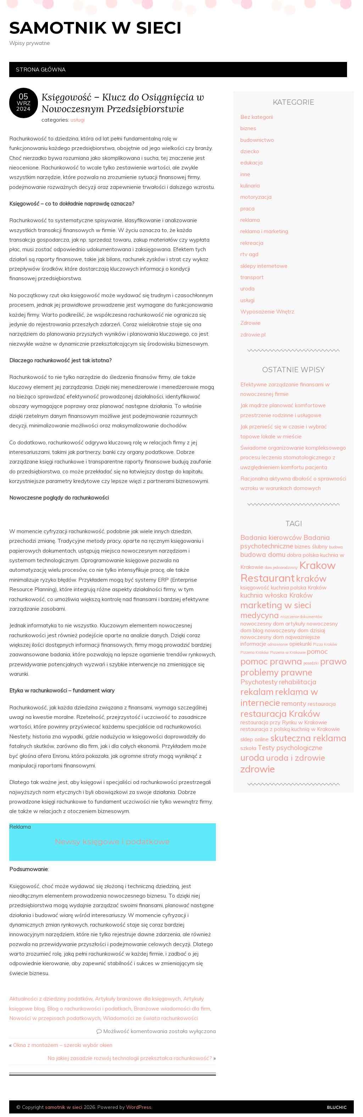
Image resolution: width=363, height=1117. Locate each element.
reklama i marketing (264, 231)
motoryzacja (256, 197)
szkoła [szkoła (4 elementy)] (248, 748)
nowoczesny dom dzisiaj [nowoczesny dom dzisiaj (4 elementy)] (295, 630)
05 (23, 97)
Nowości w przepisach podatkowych (54, 1018)
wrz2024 (23, 105)
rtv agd (249, 254)
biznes (248, 128)
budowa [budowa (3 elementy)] (336, 547)
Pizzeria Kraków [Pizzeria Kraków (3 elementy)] (254, 652)
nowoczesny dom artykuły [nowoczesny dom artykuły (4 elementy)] (272, 623)
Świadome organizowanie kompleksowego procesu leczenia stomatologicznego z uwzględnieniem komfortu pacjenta (293, 457)
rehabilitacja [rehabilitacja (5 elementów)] (298, 682)
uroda (247, 288)
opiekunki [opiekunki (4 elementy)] (300, 643)
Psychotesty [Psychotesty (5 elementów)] (259, 682)
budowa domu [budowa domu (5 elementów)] (262, 554)
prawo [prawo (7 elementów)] (333, 661)
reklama (250, 220)
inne (245, 174)
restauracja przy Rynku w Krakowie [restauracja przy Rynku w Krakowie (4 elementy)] (283, 722)
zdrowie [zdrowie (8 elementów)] (257, 769)
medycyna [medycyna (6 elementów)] (259, 615)
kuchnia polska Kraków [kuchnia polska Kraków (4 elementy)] (298, 587)
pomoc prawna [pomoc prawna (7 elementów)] (271, 661)
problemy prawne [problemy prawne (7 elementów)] (276, 672)
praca (247, 208)
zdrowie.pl (253, 334)
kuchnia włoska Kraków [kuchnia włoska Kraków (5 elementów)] (276, 595)
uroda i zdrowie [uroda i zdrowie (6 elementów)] (295, 758)
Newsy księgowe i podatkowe (112, 841)
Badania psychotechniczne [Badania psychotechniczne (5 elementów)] (285, 541)
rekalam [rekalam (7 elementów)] (257, 691)
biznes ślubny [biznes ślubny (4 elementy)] (311, 546)
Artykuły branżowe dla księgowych (138, 998)
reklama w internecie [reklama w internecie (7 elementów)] (279, 697)
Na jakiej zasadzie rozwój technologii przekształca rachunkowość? (130, 1058)
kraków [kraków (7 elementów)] (311, 578)
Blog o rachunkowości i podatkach (89, 1008)
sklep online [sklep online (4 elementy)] (254, 739)
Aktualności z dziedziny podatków (51, 998)
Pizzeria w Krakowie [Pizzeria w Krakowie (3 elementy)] (288, 652)
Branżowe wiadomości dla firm (172, 1008)
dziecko (249, 151)
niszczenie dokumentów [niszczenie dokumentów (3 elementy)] (301, 616)
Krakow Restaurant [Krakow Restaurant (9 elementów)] (288, 571)
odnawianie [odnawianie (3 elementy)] (278, 644)
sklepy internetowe (263, 266)
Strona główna (41, 69)
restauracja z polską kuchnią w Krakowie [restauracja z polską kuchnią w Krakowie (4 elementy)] (290, 729)
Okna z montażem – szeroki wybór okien (62, 1045)
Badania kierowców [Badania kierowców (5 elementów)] (271, 537)
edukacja (251, 162)
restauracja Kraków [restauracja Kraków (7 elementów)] (280, 713)
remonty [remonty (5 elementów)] (293, 703)
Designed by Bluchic (337, 1108)
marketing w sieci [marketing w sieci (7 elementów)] (275, 604)
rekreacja (251, 243)
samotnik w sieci (95, 27)
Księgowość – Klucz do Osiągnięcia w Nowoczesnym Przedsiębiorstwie (122, 103)
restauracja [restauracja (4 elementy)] (322, 704)
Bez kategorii (256, 117)
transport (252, 277)
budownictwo (257, 140)
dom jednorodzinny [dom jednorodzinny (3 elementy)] (281, 567)
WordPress (138, 1107)
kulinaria (250, 185)
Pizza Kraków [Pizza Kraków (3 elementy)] (325, 644)
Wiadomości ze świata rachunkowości (150, 1018)
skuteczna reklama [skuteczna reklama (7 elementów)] (308, 737)
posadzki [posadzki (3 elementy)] (311, 663)
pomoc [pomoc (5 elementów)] (317, 651)
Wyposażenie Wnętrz (267, 311)
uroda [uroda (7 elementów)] (252, 757)
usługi (78, 119)
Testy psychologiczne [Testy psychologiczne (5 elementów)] (290, 747)
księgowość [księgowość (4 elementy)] (254, 587)
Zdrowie (250, 322)
